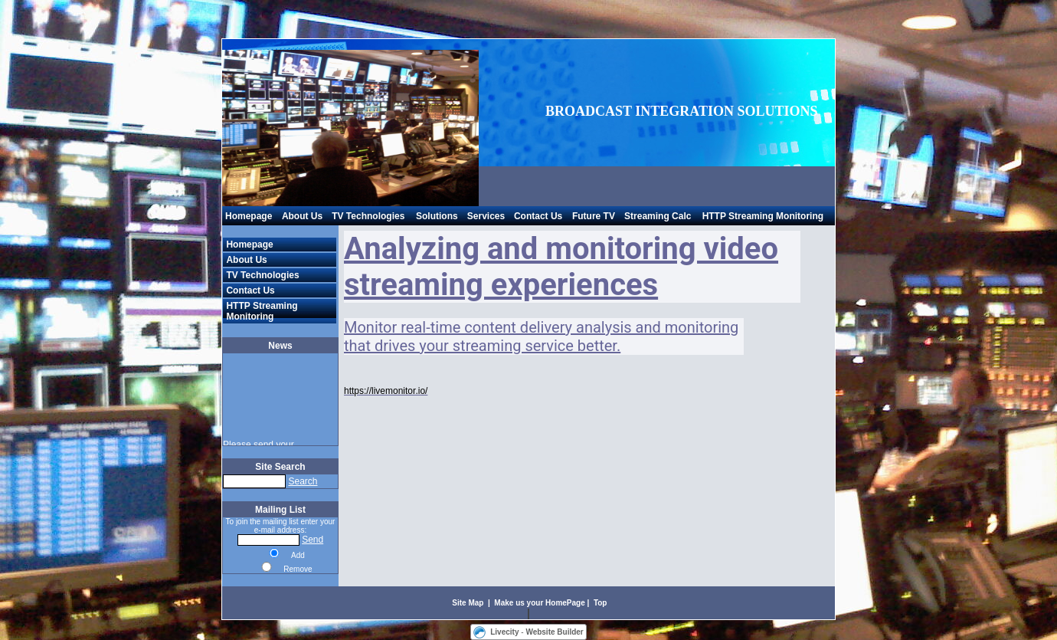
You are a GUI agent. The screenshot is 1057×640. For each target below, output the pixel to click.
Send (312, 539)
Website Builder (554, 632)
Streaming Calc (657, 216)
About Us (302, 216)
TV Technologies (368, 216)
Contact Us (538, 216)
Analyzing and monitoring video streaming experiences (561, 267)
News (280, 345)
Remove (297, 569)
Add (298, 555)
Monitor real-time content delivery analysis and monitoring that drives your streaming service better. (541, 336)
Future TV (593, 216)
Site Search (280, 466)
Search (302, 481)
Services (486, 216)
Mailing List (280, 509)
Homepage (248, 216)
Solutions (437, 216)
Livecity (504, 632)
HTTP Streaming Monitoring (762, 216)
